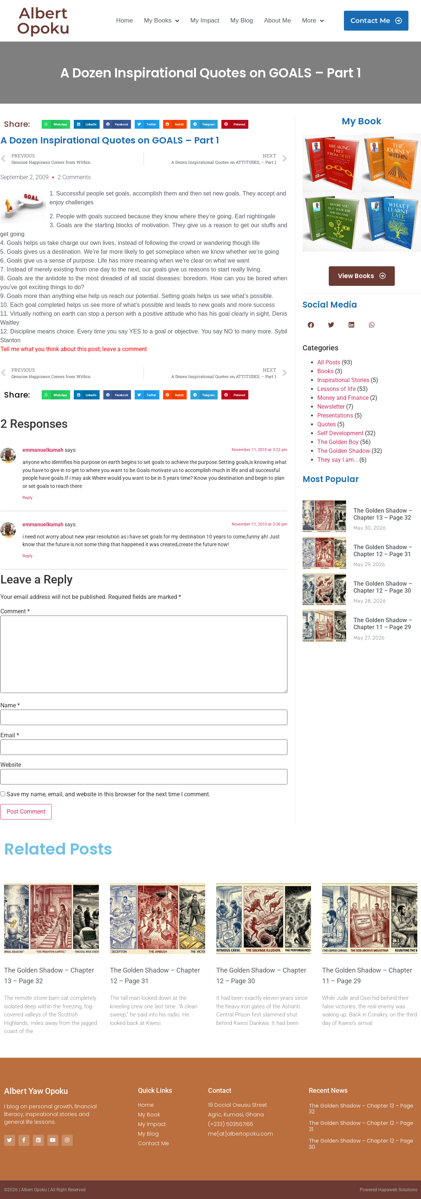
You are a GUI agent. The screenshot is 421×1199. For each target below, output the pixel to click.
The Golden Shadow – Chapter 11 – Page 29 (382, 624)
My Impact (204, 20)
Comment (15, 611)
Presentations (335, 415)
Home (124, 20)
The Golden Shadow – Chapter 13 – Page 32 (382, 514)
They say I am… (337, 460)
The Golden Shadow (343, 451)
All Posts (328, 362)
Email (9, 735)
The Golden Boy (338, 442)
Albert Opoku (43, 20)
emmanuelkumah (43, 450)
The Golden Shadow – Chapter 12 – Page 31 (382, 551)
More (313, 21)
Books (325, 371)
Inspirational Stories (343, 380)
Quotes (326, 424)
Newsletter (331, 406)
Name (10, 705)
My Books (161, 21)
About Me (277, 20)
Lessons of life (336, 389)
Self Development (340, 433)
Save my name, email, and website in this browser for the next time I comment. (108, 794)
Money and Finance (343, 398)
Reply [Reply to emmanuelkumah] (27, 497)
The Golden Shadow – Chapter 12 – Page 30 (382, 588)
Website (10, 765)
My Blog (241, 20)
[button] (56, 124)
